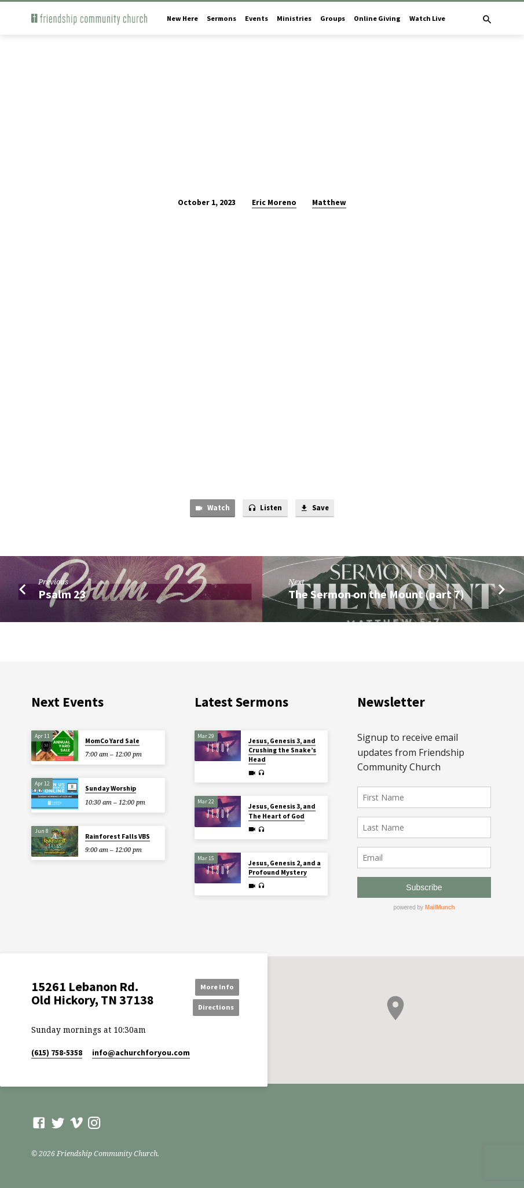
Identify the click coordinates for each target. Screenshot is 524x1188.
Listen (264, 508)
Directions (213, 1007)
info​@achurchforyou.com (141, 1053)
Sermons (221, 18)
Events (256, 18)
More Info (213, 986)
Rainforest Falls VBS (117, 836)
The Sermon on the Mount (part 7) (376, 594)
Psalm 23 (62, 594)
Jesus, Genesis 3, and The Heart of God (282, 811)
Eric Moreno (274, 202)
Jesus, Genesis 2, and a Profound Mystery (284, 867)
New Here (182, 18)
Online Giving (377, 18)
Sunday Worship (110, 788)
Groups (332, 18)
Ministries (294, 18)
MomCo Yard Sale (112, 741)
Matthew (329, 202)
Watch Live (427, 18)
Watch (210, 508)
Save (316, 508)
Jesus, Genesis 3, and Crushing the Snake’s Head (282, 750)
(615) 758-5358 (56, 1053)
